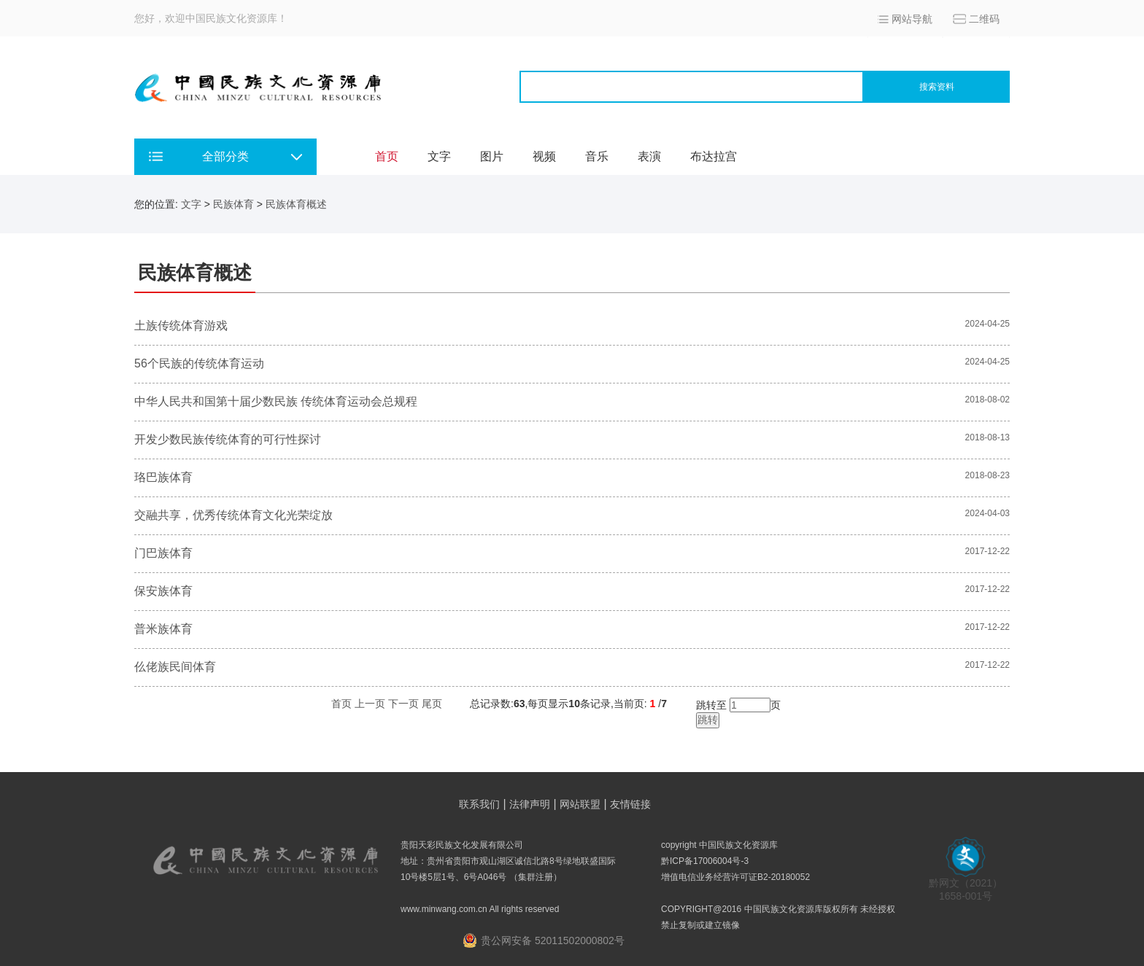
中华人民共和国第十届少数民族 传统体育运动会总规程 (275, 401)
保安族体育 (163, 591)
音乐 (596, 156)
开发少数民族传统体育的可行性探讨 (227, 439)
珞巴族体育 (163, 477)
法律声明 (529, 804)
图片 (491, 156)
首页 (386, 156)
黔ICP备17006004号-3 (705, 861)
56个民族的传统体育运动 (199, 363)
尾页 (432, 703)
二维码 (984, 19)
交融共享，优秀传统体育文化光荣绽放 (233, 515)
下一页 (403, 703)
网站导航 (912, 19)
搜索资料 (936, 87)
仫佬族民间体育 (175, 667)
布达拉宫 (713, 156)
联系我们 (479, 804)
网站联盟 (580, 804)
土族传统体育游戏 (181, 325)
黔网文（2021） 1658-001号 (965, 885)
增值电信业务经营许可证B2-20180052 (735, 877)
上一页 (370, 703)
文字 (439, 156)
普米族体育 (163, 629)
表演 (649, 156)
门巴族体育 (163, 553)
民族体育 (233, 204)
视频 (544, 156)
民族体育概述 (296, 204)
